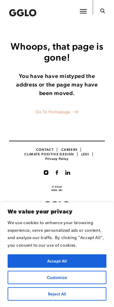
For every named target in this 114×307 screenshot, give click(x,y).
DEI (61, 190)
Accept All (57, 261)
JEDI (85, 154)
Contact (45, 150)
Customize (57, 277)
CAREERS (69, 150)
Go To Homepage (53, 112)
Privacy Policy (57, 159)
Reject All (57, 293)
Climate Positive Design (49, 154)
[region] (57, 254)
